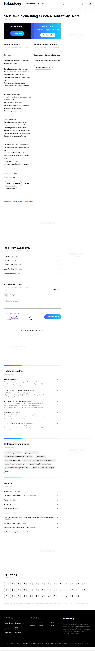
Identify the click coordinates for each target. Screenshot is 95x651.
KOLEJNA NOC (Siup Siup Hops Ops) (16, 401)
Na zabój (7, 412)
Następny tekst (86, 10)
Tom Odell (12, 500)
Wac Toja (32, 401)
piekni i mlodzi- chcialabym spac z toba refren (18, 456)
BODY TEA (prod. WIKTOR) (13, 423)
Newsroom (7, 628)
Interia (5, 10)
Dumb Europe (8, 265)
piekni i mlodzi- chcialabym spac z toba (16, 467)
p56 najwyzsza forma (31, 453)
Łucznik (17, 491)
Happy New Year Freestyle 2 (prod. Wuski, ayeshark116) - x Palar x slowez (28, 517)
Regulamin (7, 632)
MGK (16, 508)
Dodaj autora (10, 188)
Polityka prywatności (38, 643)
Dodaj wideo (17, 33)
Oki (16, 379)
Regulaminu (29, 643)
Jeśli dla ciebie (40, 456)
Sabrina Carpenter (22, 532)
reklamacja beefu (9, 379)
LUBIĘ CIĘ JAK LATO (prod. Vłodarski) (17, 390)
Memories (7, 513)
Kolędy (31, 623)
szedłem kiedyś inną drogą (13, 453)
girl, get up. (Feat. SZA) (12, 523)
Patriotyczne (41, 625)
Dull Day (6, 260)
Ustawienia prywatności (50, 643)
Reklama (18, 632)
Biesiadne (32, 625)
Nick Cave (32, 10)
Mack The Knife (9, 269)
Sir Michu (32, 527)
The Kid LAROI (31, 496)
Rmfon (53, 623)
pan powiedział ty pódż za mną (14, 464)
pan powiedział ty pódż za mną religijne (39, 464)
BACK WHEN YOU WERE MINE (15, 496)
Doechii (23, 523)
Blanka (13, 513)
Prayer (6, 500)
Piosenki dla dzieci (42, 623)
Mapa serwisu (19, 623)
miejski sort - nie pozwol (12, 460)
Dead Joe (7, 256)
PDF (8, 183)
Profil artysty (48, 35)
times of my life (9, 508)
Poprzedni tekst (74, 10)
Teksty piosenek (12, 10)
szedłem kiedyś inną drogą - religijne (43, 467)
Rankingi (41, 3)
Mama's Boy (8, 273)
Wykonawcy (30, 3)
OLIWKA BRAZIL (29, 423)
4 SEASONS (8, 504)
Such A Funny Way (10, 532)
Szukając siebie (9, 491)
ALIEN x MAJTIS (15, 412)
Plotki (52, 625)
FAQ (16, 628)
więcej (7, 471)
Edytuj (17, 183)
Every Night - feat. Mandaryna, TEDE (16, 527)
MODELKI (33, 390)
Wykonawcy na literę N (23, 10)
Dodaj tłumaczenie (43, 67)
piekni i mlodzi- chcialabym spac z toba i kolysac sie (39, 460)
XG (14, 504)
